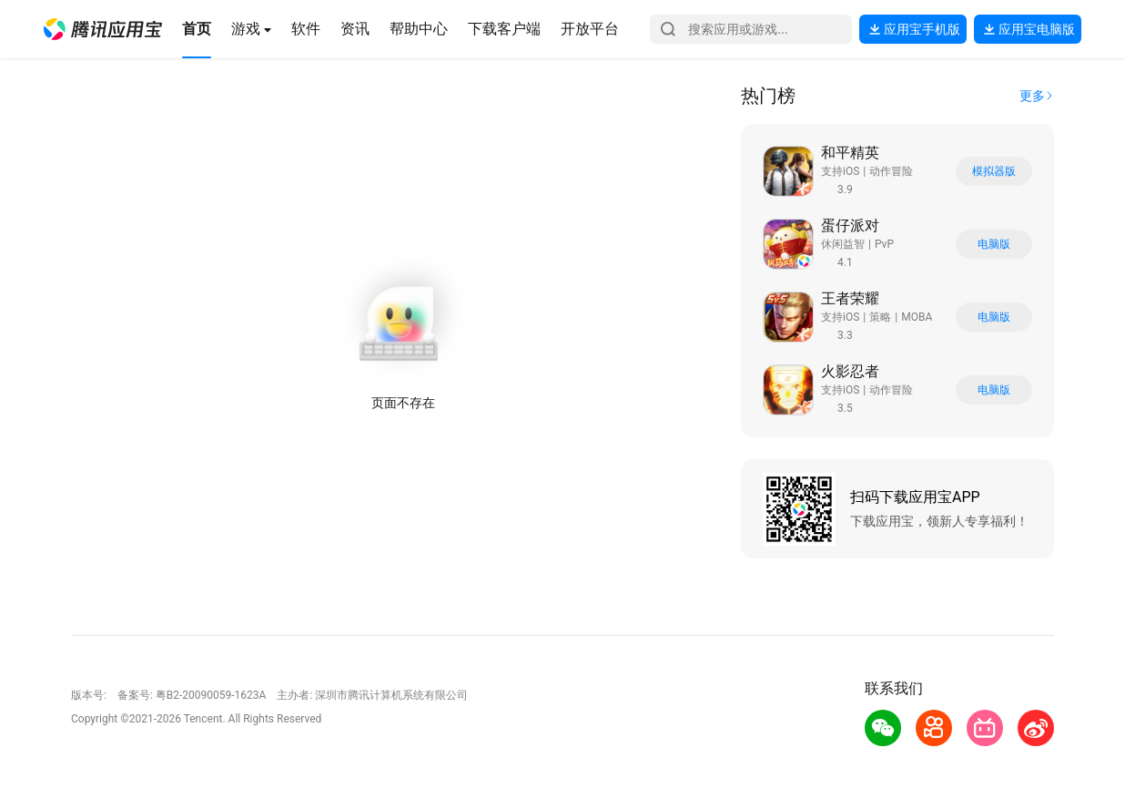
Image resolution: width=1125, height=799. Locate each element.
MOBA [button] (916, 317)
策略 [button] (880, 317)
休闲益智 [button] (843, 244)
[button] (103, 29)
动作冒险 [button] (891, 171)
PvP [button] (884, 244)
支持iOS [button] (840, 171)
